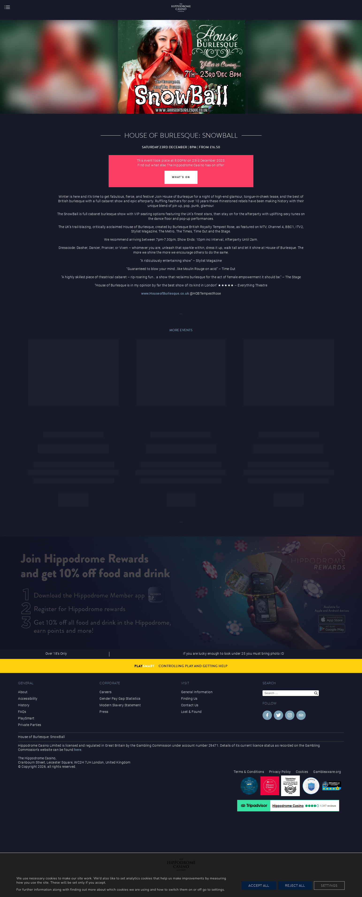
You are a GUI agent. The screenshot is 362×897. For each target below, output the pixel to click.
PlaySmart (26, 718)
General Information (197, 692)
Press (103, 712)
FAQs (22, 712)
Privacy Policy (280, 772)
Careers (105, 692)
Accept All (258, 885)
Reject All (295, 885)
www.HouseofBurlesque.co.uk (165, 293)
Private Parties (29, 725)
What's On (181, 177)
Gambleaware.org (327, 772)
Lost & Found (191, 712)
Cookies (302, 772)
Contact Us (189, 705)
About (23, 692)
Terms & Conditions (249, 772)
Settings (329, 885)
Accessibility (28, 698)
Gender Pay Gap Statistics (120, 698)
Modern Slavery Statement (120, 705)
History (24, 705)
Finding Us (189, 698)
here (77, 750)
